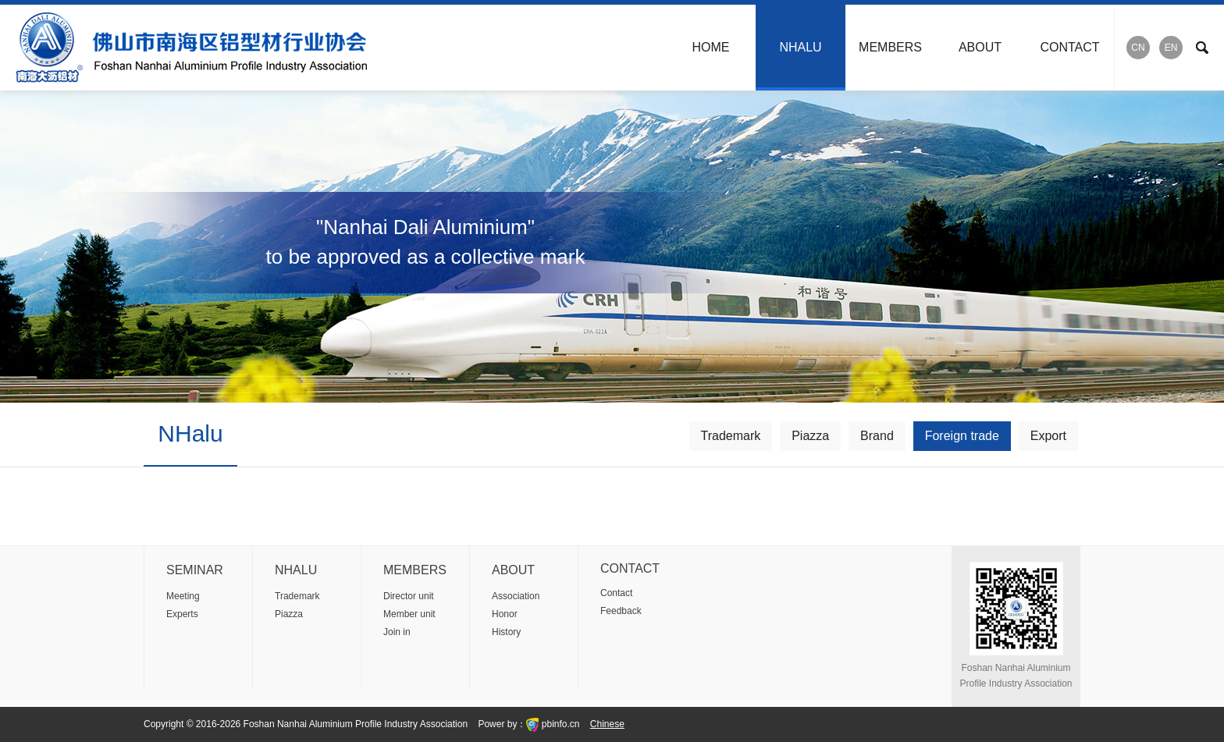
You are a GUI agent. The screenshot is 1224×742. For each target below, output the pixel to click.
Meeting (183, 596)
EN (1171, 47)
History (506, 632)
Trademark (731, 435)
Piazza (810, 435)
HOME (711, 47)
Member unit (409, 614)
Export (1048, 435)
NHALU (800, 47)
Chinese (607, 724)
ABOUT (980, 47)
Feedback (621, 610)
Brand (877, 435)
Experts (182, 614)
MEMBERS (890, 47)
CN (1137, 47)
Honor (505, 614)
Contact (616, 593)
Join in (397, 632)
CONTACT (1069, 47)
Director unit (408, 596)
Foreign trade (962, 435)
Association (515, 596)
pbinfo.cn (561, 724)
